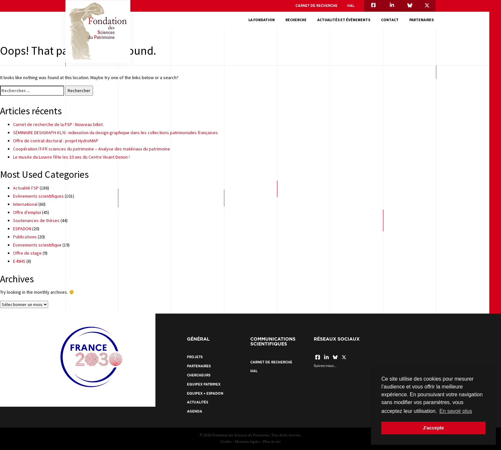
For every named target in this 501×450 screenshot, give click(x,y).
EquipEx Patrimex (203, 384)
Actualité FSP (26, 188)
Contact (392, 19)
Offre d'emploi (27, 212)
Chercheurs (198, 375)
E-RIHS (19, 261)
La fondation (263, 19)
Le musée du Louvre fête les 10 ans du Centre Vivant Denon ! (71, 157)
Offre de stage (27, 253)
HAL (350, 5)
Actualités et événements (345, 19)
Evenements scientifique (37, 245)
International (25, 204)
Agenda (194, 411)
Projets (195, 357)
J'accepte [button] (433, 427)
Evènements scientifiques (38, 196)
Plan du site (272, 442)
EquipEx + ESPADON (205, 393)
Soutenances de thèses (36, 220)
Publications (25, 237)
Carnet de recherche (316, 5)
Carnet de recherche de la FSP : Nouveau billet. (58, 124)
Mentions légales (247, 442)
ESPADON (22, 229)
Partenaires (423, 19)
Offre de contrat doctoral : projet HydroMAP (55, 141)
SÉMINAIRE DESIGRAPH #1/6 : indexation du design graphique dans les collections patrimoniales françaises (115, 132)
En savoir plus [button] (455, 411)
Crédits (225, 442)
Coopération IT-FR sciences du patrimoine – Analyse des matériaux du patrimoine (91, 149)
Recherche (298, 19)
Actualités (197, 402)
